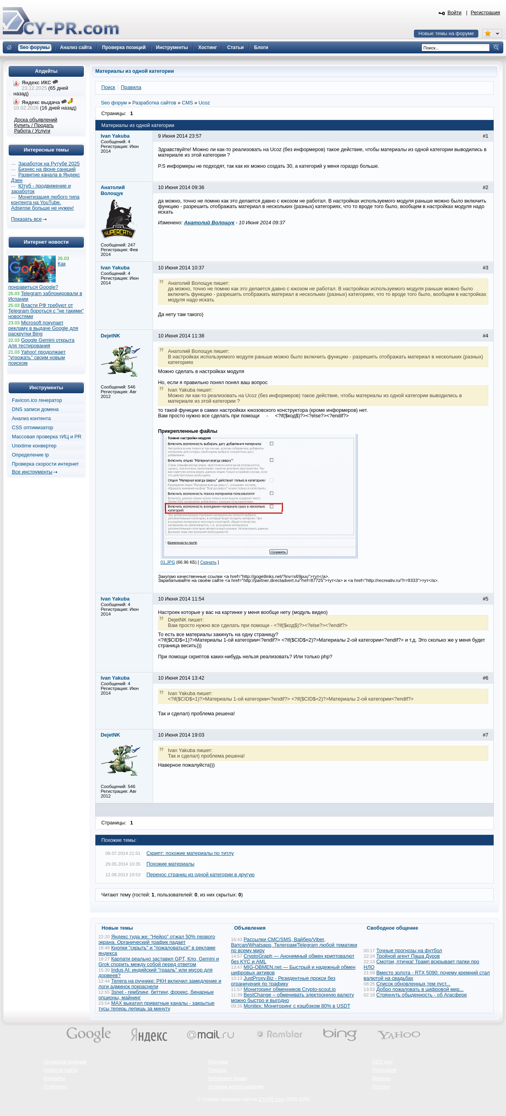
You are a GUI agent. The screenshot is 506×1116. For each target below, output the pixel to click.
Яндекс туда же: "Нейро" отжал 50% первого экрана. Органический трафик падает (156, 939)
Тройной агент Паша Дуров (408, 956)
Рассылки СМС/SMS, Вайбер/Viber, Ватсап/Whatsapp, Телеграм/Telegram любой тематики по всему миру (294, 945)
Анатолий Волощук (209, 222)
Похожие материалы (170, 864)
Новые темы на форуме (446, 33)
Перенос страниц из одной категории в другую (201, 874)
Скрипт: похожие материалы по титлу (190, 853)
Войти (454, 12)
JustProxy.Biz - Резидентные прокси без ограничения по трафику (283, 981)
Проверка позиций (64, 1062)
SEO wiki (382, 1062)
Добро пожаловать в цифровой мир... (420, 989)
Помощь (217, 1070)
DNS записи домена (35, 409)
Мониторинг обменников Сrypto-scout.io (290, 989)
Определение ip (30, 455)
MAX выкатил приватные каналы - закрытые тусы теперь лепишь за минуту (156, 1006)
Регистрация (485, 12)
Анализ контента (31, 418)
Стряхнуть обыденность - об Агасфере (421, 995)
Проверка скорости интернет (45, 464)
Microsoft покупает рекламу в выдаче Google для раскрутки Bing (43, 328)
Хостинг (381, 1086)
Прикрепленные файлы (187, 431)
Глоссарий (384, 1070)
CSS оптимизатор (32, 427)
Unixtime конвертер (34, 446)
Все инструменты (32, 472)
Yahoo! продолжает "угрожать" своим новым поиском (37, 357)
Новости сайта (60, 1070)
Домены (381, 1078)
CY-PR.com (272, 1099)
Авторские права (227, 1078)
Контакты (54, 1078)
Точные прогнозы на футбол (409, 950)
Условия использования (236, 1086)
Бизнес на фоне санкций (47, 169)
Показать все (26, 219)
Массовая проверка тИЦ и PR (46, 437)
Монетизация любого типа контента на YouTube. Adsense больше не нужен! (45, 202)
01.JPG (167, 562)
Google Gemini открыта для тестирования (41, 343)
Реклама (218, 1062)
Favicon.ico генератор (37, 400)
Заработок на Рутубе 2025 (48, 164)
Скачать (208, 562)
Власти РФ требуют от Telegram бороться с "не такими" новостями (46, 311)
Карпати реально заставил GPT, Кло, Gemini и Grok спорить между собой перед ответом (158, 961)
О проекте (55, 1086)
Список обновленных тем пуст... (413, 984)
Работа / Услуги (32, 131)
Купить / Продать (34, 125)
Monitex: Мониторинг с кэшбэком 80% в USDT (297, 1006)
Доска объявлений (35, 120)
